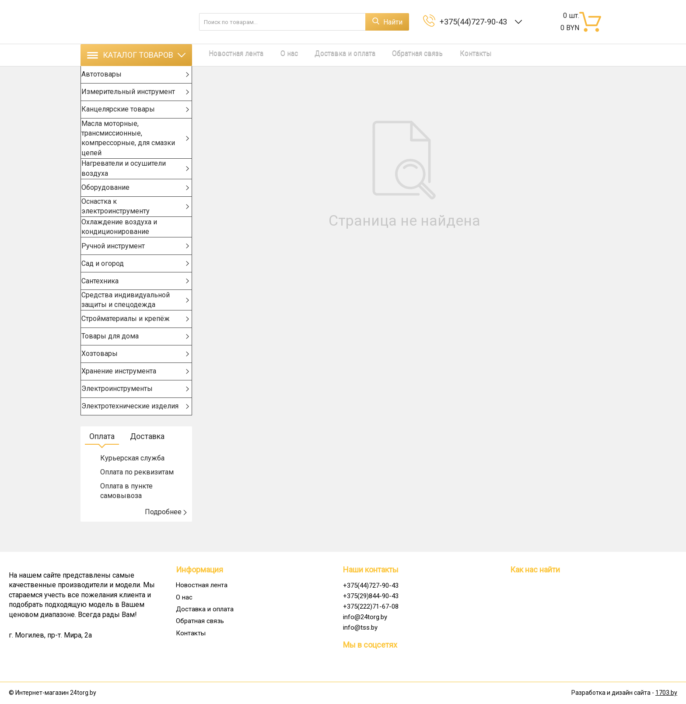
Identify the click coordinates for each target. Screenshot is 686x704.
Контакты (446, 55)
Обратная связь (394, 55)
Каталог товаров (136, 54)
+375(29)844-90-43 (371, 596)
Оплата (102, 455)
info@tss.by (360, 627)
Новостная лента (230, 55)
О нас (277, 55)
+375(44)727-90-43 (475, 21)
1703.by (666, 693)
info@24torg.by (365, 617)
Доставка (147, 455)
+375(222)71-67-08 (371, 606)
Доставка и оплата (327, 55)
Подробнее (166, 531)
